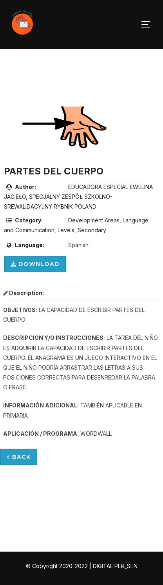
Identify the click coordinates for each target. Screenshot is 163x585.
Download (35, 264)
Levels (66, 230)
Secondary (92, 230)
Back (19, 456)
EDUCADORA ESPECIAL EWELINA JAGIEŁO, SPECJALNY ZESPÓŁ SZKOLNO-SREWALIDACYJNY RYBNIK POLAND (78, 196)
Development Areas (94, 220)
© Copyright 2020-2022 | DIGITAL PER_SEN (82, 566)
